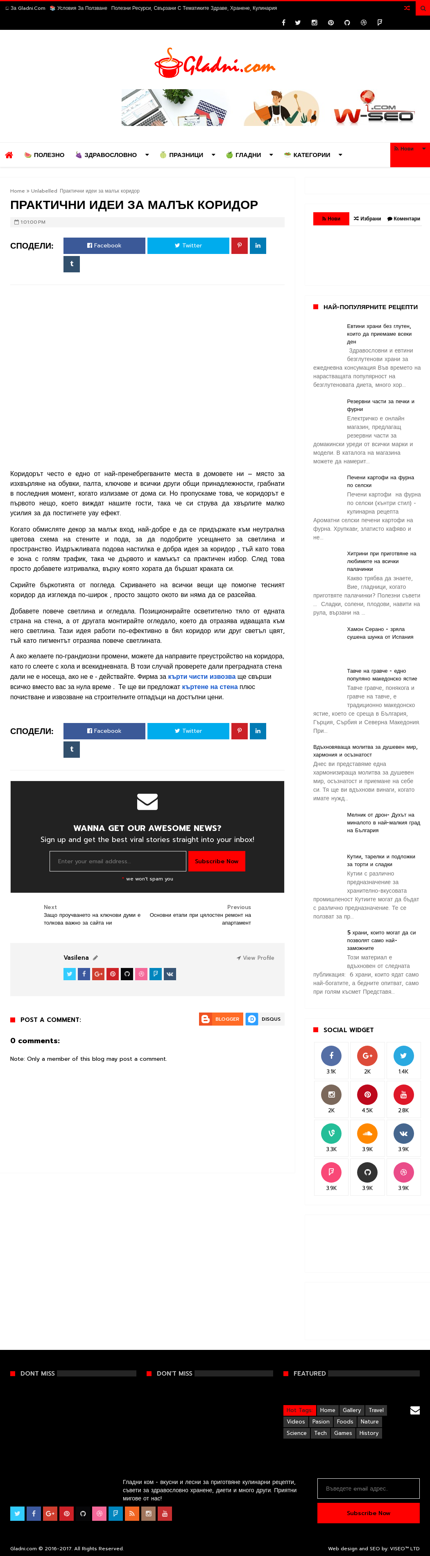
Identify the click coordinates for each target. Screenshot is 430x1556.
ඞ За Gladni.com (25, 8)
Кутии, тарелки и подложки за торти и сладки (381, 860)
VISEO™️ (399, 1548)
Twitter (188, 245)
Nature (370, 1422)
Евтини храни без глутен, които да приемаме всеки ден (379, 334)
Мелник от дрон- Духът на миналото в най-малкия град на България (383, 822)
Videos (296, 1422)
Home (17, 191)
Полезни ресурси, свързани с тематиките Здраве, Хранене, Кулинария (194, 8)
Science (297, 1433)
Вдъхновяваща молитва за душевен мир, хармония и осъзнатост (365, 751)
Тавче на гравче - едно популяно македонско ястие (382, 675)
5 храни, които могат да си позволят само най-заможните (381, 940)
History (369, 1433)
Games (343, 1433)
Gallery (352, 1410)
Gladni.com (24, 1548)
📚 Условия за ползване (78, 8)
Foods (345, 1422)
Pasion (321, 1422)
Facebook (104, 245)
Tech (320, 1433)
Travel (376, 1410)
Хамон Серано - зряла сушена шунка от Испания (380, 633)
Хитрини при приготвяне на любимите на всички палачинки (381, 561)
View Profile (255, 958)
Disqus (271, 1019)
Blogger (227, 1019)
